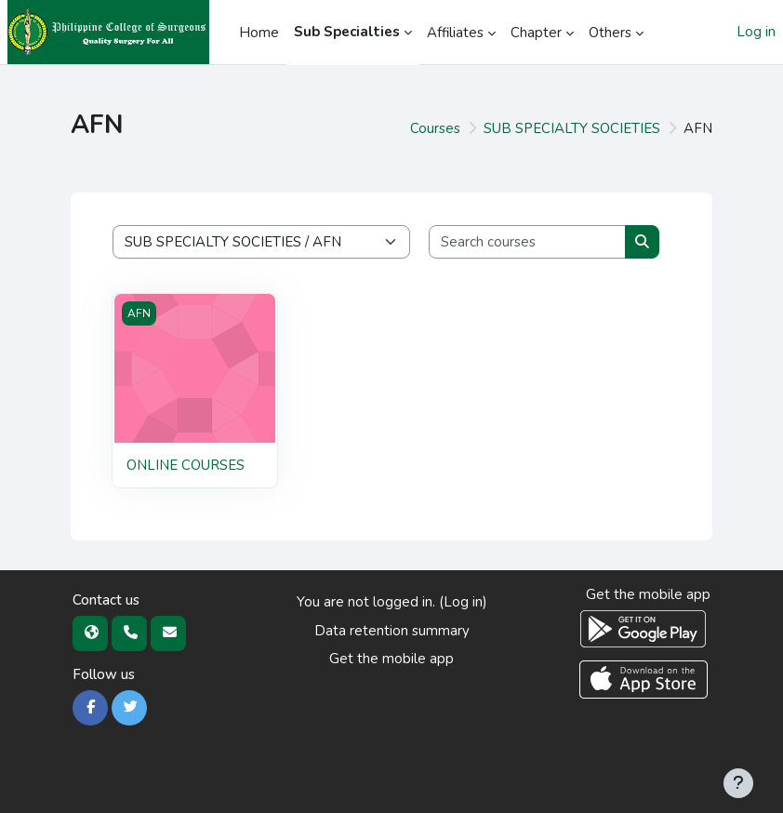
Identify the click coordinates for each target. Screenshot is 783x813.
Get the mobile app (391, 658)
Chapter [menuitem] (536, 32)
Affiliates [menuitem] (455, 32)
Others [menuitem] (610, 32)
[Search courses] (528, 242)
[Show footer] (738, 783)
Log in (756, 31)
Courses (435, 128)
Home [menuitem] (259, 32)
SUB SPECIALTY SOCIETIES (572, 128)
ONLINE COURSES (185, 465)
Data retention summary (392, 630)
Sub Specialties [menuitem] (347, 31)
